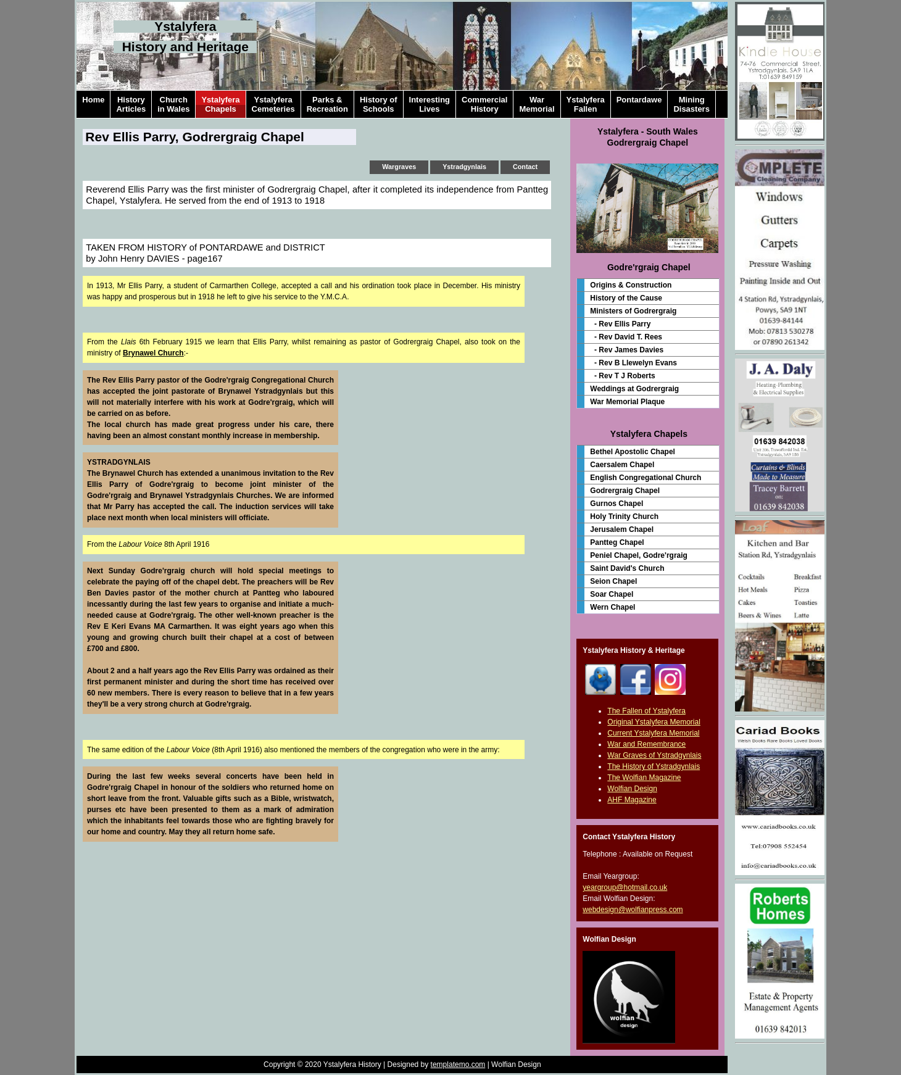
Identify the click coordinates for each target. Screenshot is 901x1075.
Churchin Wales (173, 104)
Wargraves (399, 166)
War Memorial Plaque (627, 401)
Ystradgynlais (464, 166)
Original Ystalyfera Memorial (653, 722)
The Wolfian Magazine (644, 777)
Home (93, 104)
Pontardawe (639, 104)
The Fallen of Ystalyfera (646, 711)
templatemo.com (458, 1064)
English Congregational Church (645, 477)
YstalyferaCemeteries (273, 104)
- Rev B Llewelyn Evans (633, 363)
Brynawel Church (153, 353)
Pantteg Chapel (617, 542)
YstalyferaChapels (220, 104)
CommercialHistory (484, 104)
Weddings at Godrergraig (634, 388)
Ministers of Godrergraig (633, 311)
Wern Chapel (612, 607)
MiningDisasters (691, 104)
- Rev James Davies (626, 350)
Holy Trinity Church (624, 516)
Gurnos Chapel (616, 503)
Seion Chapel (613, 581)
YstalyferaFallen (586, 104)
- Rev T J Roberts (622, 375)
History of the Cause (626, 298)
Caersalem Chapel (622, 464)
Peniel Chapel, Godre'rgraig (638, 555)
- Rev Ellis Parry (620, 324)
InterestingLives (429, 104)
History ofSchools (378, 104)
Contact (525, 166)
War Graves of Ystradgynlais (654, 755)
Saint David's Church (627, 568)
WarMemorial (536, 104)
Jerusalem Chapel (622, 529)
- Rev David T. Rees (626, 337)
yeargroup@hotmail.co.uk (625, 887)
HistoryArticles (131, 104)
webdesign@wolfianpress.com (633, 909)
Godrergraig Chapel (625, 490)
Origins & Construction (630, 285)
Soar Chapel (611, 594)
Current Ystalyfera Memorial (653, 733)
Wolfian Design (632, 788)
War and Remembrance (646, 744)
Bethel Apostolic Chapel (632, 451)
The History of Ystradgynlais (653, 766)
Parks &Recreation (327, 104)
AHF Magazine (631, 799)
